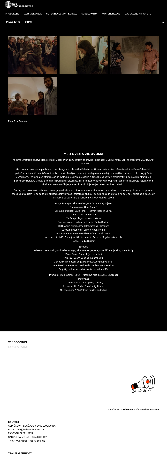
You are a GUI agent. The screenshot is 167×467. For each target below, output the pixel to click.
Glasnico (128, 409)
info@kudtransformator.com (31, 429)
